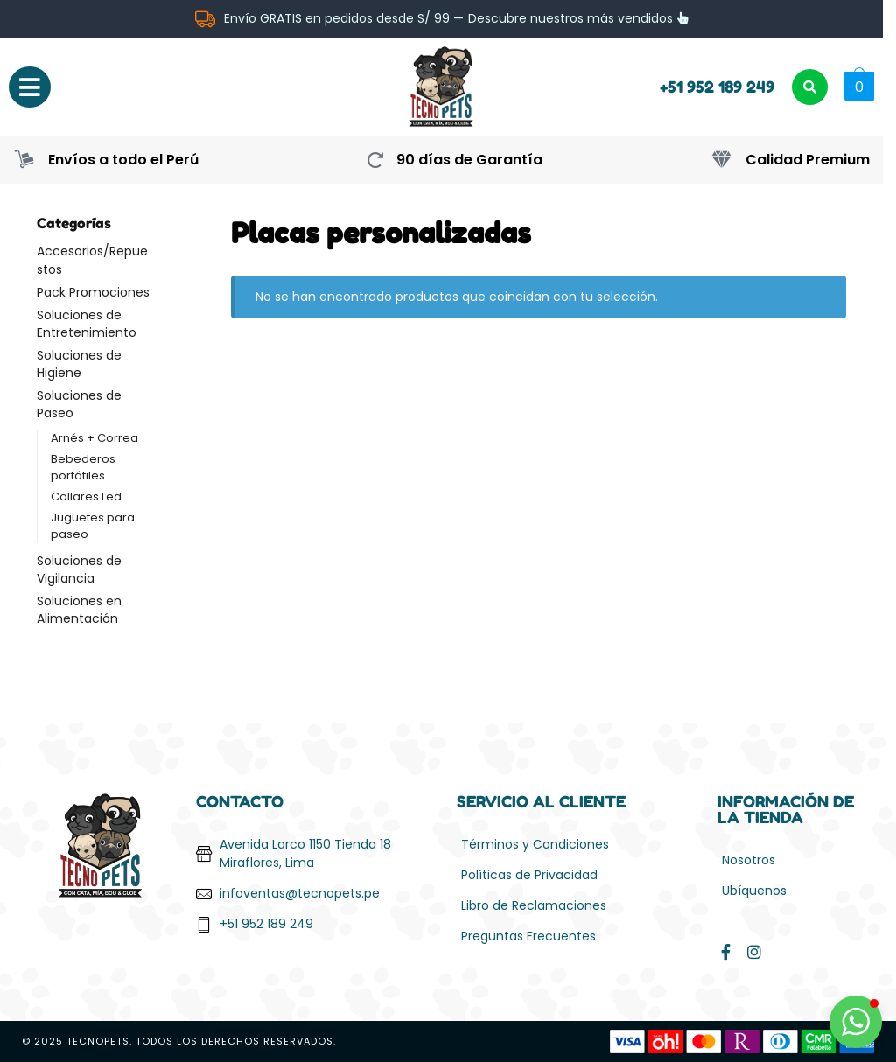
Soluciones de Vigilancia (79, 569)
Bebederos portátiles (83, 467)
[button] (857, 86)
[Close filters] (179, 224)
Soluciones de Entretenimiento (86, 323)
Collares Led (86, 496)
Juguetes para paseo (93, 525)
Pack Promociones (93, 292)
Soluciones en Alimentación (79, 609)
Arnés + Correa (94, 438)
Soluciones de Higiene (79, 363)
